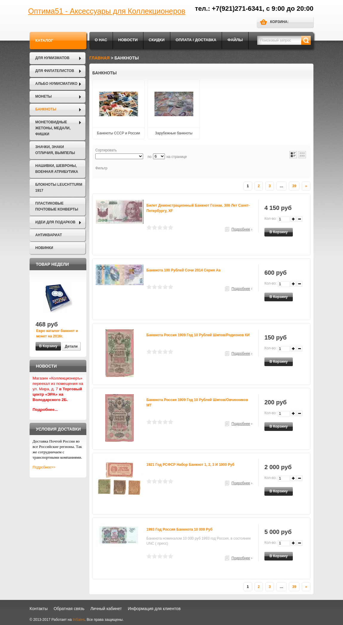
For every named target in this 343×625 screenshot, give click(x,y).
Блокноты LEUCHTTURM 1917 (58, 187)
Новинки (44, 248)
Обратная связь (68, 608)
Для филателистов (54, 71)
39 (294, 186)
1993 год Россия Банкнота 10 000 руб (179, 529)
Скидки (157, 40)
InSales (79, 620)
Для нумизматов (52, 58)
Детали (71, 346)
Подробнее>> (44, 467)
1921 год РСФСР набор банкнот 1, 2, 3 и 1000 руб (190, 465)
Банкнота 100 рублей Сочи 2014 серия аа (183, 270)
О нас (101, 40)
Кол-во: (270, 218)
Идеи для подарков (55, 222)
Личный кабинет (106, 608)
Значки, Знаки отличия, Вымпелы (55, 150)
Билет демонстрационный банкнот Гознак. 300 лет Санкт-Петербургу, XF (198, 208)
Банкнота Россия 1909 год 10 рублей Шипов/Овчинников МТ (197, 402)
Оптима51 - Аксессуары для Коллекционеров (106, 11)
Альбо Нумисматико (56, 84)
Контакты (39, 608)
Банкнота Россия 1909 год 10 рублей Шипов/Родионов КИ (198, 335)
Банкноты (45, 109)
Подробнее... (45, 409)
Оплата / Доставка (196, 40)
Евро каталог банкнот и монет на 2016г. (57, 333)
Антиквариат (48, 235)
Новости (128, 40)
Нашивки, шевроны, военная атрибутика (56, 169)
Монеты (43, 96)
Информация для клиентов (154, 608)
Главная (99, 58)
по (149, 157)
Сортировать (106, 150)
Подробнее (241, 229)
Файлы (235, 40)
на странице (176, 157)
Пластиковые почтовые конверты (56, 206)
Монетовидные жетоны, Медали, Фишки (53, 128)
